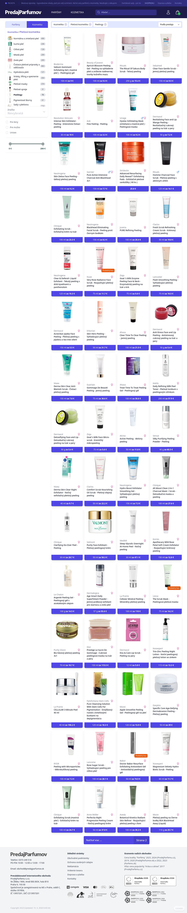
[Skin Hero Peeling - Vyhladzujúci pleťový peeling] (100, 312)
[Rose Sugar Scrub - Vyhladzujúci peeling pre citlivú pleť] (100, 743)
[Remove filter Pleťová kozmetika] (90, 24)
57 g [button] (100, 611)
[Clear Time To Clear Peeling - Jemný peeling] (133, 312)
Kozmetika (77, 12)
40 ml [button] (67, 503)
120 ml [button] (133, 725)
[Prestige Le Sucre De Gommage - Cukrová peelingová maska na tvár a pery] (100, 629)
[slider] (10, 143)
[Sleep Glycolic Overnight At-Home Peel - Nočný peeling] (133, 522)
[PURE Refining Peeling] (133, 207)
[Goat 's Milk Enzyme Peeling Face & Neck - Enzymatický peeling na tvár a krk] (133, 258)
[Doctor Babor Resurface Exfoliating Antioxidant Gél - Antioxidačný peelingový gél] (133, 743)
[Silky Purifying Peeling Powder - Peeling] (166, 417)
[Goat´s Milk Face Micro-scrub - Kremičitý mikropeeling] (100, 417)
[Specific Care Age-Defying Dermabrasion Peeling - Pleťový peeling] (166, 683)
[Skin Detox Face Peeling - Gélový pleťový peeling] (67, 153)
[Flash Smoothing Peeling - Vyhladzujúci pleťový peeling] (166, 258)
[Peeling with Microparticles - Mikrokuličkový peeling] (67, 743)
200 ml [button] (166, 398)
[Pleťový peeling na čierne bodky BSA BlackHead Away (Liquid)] (166, 797)
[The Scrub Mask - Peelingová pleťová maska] (166, 576)
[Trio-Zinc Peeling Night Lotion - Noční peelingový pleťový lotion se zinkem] (166, 629)
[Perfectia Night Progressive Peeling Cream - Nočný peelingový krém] (100, 797)
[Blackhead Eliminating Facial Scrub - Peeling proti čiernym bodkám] (100, 207)
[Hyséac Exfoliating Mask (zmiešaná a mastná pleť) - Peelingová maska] (133, 99)
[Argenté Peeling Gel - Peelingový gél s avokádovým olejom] (67, 576)
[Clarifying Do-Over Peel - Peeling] (67, 522)
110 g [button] (166, 829)
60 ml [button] (166, 778)
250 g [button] (133, 80)
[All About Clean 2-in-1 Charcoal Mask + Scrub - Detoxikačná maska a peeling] (166, 468)
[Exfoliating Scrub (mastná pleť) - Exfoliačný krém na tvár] (67, 797)
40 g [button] (166, 449)
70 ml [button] (67, 665)
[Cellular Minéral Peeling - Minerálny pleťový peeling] (133, 576)
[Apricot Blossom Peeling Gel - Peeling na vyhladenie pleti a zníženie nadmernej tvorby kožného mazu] (100, 45)
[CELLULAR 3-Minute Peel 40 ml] (67, 683)
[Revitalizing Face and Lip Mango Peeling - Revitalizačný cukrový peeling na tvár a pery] (166, 99)
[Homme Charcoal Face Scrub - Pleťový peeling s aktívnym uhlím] (166, 153)
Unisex (13, 132)
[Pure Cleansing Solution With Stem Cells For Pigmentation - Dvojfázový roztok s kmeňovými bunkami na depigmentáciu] (100, 683)
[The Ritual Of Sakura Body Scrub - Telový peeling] (133, 45)
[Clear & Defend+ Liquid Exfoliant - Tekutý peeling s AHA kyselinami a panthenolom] (67, 258)
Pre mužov (15, 127)
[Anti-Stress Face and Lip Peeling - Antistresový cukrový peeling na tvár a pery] (166, 312)
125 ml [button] (166, 188)
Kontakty (178, 3)
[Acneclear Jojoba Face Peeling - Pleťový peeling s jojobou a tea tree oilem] (67, 312)
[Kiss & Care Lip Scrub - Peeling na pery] (133, 629)
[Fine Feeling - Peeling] (100, 99)
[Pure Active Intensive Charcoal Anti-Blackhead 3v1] (100, 153)
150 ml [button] (166, 80)
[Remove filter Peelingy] (105, 24)
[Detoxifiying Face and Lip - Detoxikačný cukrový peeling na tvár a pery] (67, 417)
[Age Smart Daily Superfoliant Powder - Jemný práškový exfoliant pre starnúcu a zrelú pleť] (100, 576)
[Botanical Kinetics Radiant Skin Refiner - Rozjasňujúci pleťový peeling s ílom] (133, 797)
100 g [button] (67, 611)
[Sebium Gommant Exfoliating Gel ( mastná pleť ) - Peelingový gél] (67, 45)
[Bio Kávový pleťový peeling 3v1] (67, 629)
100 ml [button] (67, 80)
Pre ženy (14, 122)
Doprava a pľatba (164, 3)
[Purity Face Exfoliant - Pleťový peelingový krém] (100, 522)
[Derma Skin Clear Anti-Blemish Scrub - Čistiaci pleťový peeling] (67, 366)
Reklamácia (72, 866)
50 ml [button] (166, 239)
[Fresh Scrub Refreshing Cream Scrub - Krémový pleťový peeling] (166, 207)
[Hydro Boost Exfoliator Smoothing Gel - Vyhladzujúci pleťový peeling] (133, 468)
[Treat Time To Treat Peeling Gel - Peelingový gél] (133, 366)
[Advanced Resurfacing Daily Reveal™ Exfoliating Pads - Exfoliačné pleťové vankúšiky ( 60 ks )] (133, 153)
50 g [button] (166, 134)
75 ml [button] (100, 293)
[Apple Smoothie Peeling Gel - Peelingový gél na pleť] (133, 683)
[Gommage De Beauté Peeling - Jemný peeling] (100, 366)
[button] (133, 188)
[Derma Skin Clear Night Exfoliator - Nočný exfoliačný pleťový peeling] (67, 468)
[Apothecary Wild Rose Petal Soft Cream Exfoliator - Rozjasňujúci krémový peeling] (166, 522)
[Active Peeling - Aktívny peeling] (133, 417)
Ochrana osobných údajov (80, 862)
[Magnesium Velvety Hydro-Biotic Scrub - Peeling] (166, 743)
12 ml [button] (133, 665)
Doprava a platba (75, 874)
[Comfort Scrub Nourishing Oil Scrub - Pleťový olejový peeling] (100, 468)
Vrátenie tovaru (74, 870)
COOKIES (179, 908)
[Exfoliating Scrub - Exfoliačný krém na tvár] (67, 207)
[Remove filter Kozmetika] (66, 24)
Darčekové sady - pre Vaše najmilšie (132, 3)
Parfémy (56, 12)
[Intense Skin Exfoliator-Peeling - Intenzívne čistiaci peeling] (67, 99)
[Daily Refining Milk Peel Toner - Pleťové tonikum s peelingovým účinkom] (166, 366)
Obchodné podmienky (78, 858)
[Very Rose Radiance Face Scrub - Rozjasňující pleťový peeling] (100, 258)
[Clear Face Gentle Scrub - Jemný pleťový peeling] (166, 45)
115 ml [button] (166, 665)
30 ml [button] (67, 134)
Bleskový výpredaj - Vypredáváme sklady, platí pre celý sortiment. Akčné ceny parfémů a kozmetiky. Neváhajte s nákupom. (65, 3)
